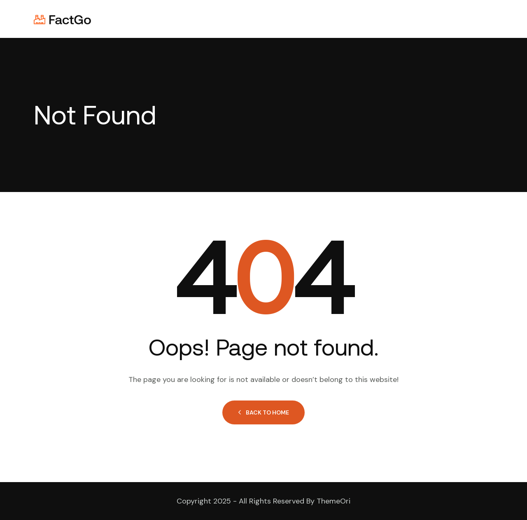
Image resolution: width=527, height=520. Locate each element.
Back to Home (263, 412)
